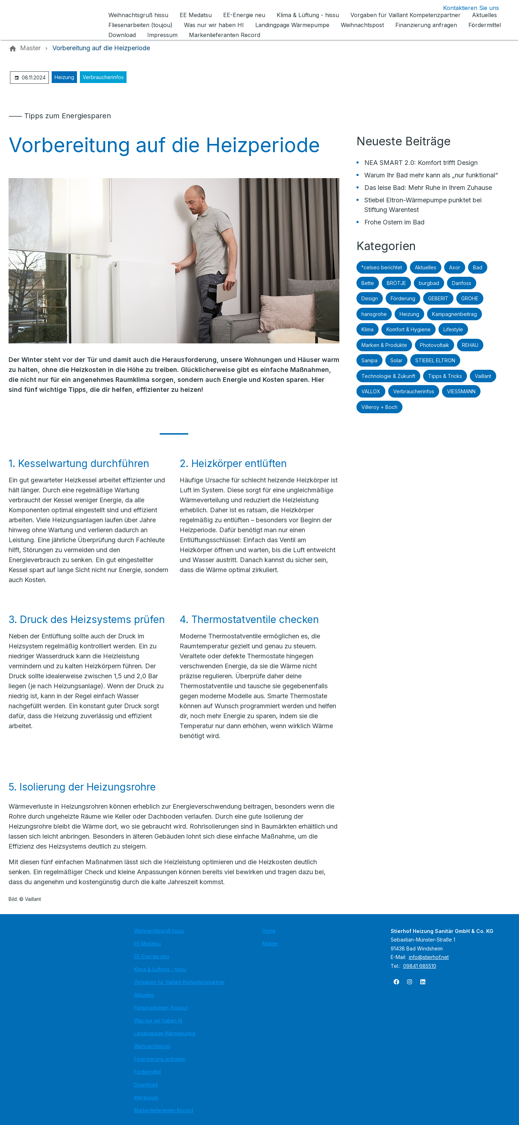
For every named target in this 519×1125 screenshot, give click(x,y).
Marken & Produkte (384, 345)
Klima (367, 329)
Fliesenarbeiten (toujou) (161, 1008)
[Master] (30, 48)
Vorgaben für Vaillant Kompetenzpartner (179, 982)
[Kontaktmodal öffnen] (465, 8)
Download (146, 1085)
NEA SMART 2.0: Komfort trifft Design (421, 162)
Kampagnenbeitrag (454, 314)
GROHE (469, 298)
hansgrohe (374, 314)
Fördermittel (147, 1072)
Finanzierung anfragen (160, 1059)
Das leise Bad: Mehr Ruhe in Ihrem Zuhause (428, 187)
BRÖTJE (396, 283)
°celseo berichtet (381, 267)
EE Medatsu (147, 944)
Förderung (403, 298)
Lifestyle (453, 329)
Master (270, 944)
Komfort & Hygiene (408, 329)
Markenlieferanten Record (163, 1110)
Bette (367, 283)
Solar (396, 360)
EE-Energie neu (151, 956)
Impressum (146, 1097)
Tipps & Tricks (445, 376)
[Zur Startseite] (57, 20)
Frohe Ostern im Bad (394, 222)
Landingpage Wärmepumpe (165, 1033)
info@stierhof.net (429, 957)
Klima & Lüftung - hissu (160, 969)
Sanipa (369, 360)
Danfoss (461, 283)
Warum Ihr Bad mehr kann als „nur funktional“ (431, 175)
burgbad (429, 283)
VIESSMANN (461, 391)
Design (369, 298)
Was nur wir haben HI (158, 1020)
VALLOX (370, 391)
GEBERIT (438, 298)
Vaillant (483, 376)
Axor (454, 267)
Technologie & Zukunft (388, 376)
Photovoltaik (434, 345)
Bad (477, 267)
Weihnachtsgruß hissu (159, 931)
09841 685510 (419, 966)
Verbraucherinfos (103, 77)
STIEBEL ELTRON (435, 360)
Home (269, 931)
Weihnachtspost (152, 1046)
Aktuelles (425, 267)
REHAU (470, 345)
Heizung (64, 77)
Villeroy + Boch (379, 407)
